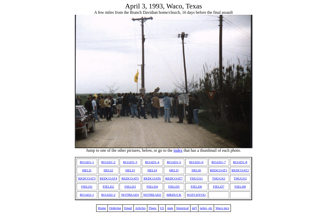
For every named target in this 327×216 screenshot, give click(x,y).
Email (128, 208)
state (170, 208)
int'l (194, 208)
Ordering (115, 208)
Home (102, 208)
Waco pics (222, 208)
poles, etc (206, 208)
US (162, 208)
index (178, 150)
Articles (140, 208)
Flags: (153, 208)
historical (182, 208)
